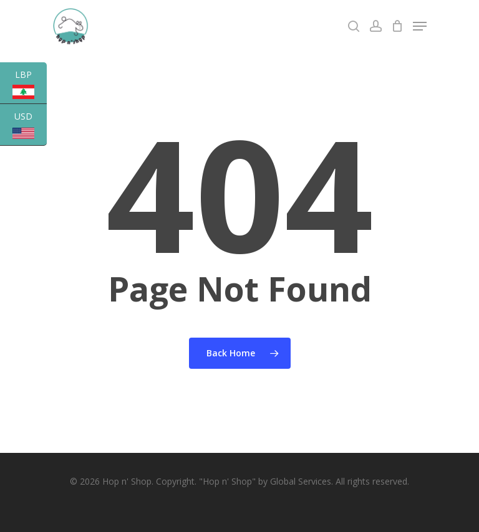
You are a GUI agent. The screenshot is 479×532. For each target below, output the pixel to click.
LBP (29, 86)
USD (29, 128)
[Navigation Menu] (420, 26)
